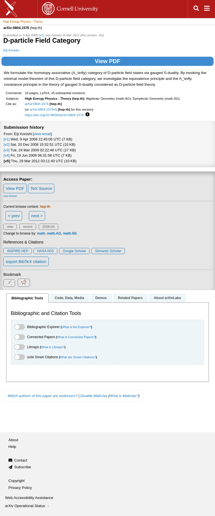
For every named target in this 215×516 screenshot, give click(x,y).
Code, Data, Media (69, 298)
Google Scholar (74, 251)
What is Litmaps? (52, 347)
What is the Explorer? (76, 327)
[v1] (7, 139)
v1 (41, 35)
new (10, 227)
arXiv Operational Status (27, 506)
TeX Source (41, 188)
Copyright (16, 481)
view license (10, 196)
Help (12, 447)
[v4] (7, 155)
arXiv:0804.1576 (37, 104)
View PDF (107, 61)
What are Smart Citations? (78, 357)
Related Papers (130, 298)
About (13, 440)
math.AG (54, 233)
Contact (20, 460)
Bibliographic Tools (27, 298)
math (41, 233)
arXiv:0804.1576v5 (43, 109)
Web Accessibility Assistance (29, 498)
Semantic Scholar (108, 251)
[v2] (7, 144)
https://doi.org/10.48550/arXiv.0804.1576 (54, 115)
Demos (101, 298)
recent (27, 227)
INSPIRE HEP (17, 251)
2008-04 (48, 227)
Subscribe (22, 467)
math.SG (70, 233)
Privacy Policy (20, 488)
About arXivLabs (167, 298)
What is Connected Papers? (76, 337)
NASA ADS (45, 251)
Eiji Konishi (11, 50)
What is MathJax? (123, 396)
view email (42, 134)
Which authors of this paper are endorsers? (42, 396)
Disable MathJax (93, 396)
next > (37, 215)
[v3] (7, 150)
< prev (14, 215)
